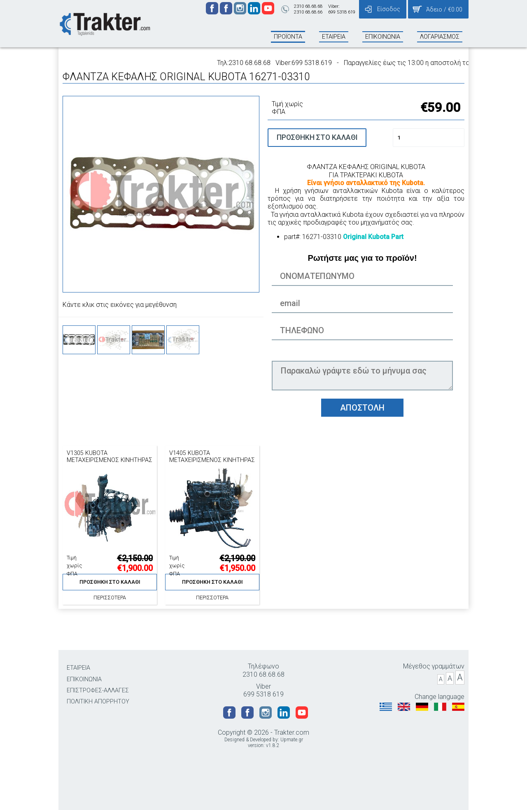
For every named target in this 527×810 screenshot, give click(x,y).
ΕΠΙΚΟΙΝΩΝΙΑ (84, 679)
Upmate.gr (291, 740)
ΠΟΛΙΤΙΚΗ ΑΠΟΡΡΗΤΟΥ (98, 701)
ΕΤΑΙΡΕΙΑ (78, 667)
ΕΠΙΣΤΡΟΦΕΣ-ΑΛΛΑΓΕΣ (98, 690)
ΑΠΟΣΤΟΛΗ (362, 408)
